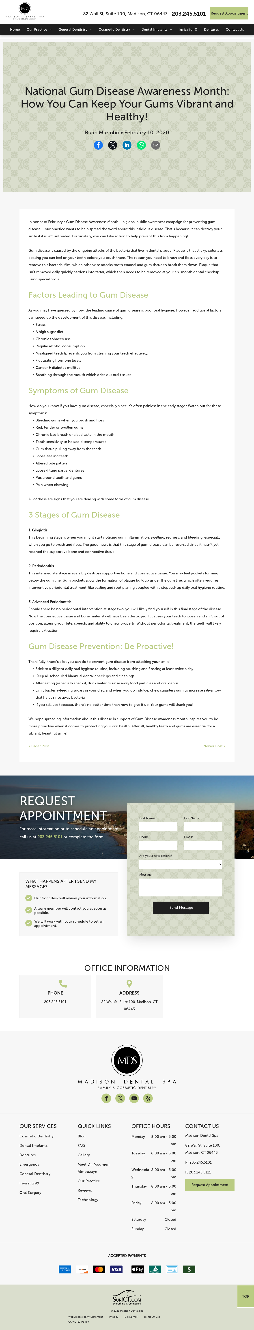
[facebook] (106, 1099)
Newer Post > (214, 746)
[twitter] (120, 1099)
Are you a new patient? (155, 856)
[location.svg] (129, 986)
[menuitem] (15, 29)
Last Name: (192, 818)
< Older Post (38, 746)
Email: (188, 837)
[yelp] (148, 1099)
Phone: (144, 837)
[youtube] (134, 1099)
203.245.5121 (200, 1172)
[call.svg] (63, 986)
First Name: (147, 818)
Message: (146, 875)
